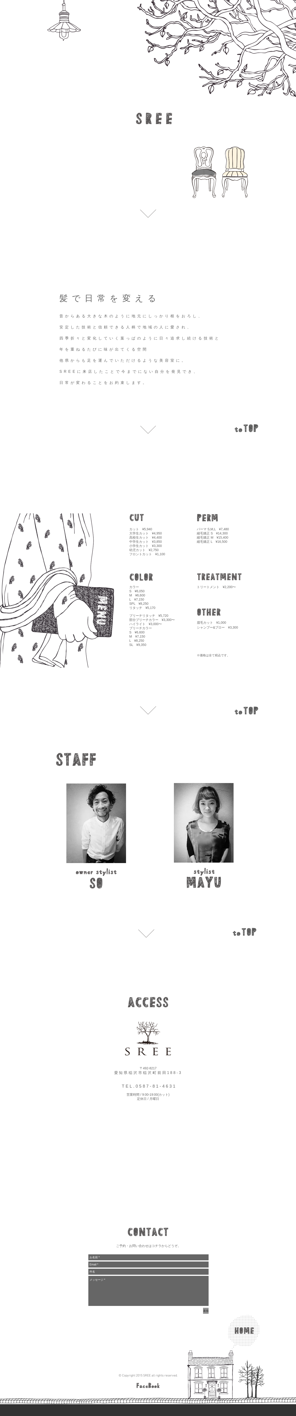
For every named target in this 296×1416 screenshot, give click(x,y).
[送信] (206, 1311)
